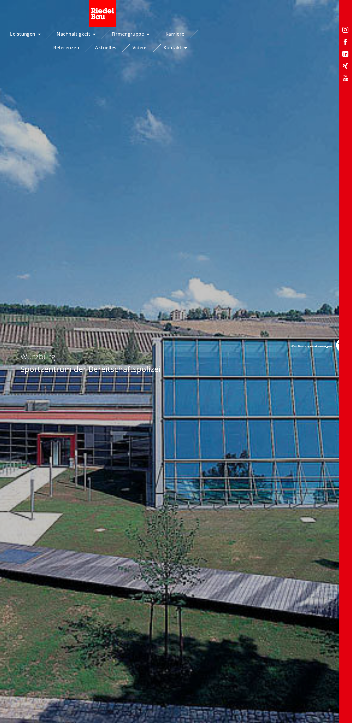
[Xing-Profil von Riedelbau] (345, 67)
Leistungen (24, 34)
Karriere (174, 34)
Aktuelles (252, 34)
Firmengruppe (130, 34)
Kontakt (322, 34)
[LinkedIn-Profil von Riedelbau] (345, 55)
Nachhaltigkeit (75, 34)
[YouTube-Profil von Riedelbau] (345, 79)
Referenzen (213, 34)
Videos (286, 34)
